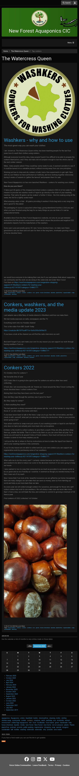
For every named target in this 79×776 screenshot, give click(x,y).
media (58, 356)
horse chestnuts (45, 292)
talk (12, 730)
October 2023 (11, 692)
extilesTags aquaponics (20, 723)
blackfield (29, 718)
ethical (67, 720)
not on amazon (57, 725)
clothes (18, 292)
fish (30, 723)
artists (22, 718)
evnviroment (6, 723)
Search (66, 3)
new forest (29, 725)
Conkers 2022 (19, 368)
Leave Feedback (39, 765)
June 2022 (9, 703)
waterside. (38, 730)
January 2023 (11, 698)
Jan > (49, 646)
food (34, 723)
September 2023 (12, 694)
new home (47, 725)
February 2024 (11, 685)
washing (14, 294)
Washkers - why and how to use (38, 140)
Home (5, 51)
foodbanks (41, 723)
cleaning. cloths (54, 718)
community (16, 720)
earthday (49, 720)
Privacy (58, 765)
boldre (35, 718)
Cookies (66, 765)
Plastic (72, 725)
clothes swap (6, 720)
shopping (47, 727)
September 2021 (12, 705)
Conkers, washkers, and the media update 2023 (34, 307)
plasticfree (59, 292)
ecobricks (60, 720)
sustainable (7, 294)
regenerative (67, 292)
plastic (66, 725)
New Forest (38, 725)
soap (73, 292)
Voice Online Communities (20, 765)
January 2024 (11, 687)
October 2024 (11, 678)
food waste (50, 723)
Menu (70, 43)
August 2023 (10, 696)
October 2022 (11, 701)
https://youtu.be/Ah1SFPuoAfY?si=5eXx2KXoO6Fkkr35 (25, 330)
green (37, 292)
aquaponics (6, 718)
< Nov (30, 646)
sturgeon (65, 727)
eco (34, 292)
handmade (64, 723)
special (58, 727)
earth (43, 720)
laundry (53, 292)
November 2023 (11, 689)
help (70, 723)
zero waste (58, 730)
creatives (37, 720)
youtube (31, 357)
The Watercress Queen (20, 51)
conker (24, 292)
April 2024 (9, 683)
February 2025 (11, 676)
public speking (28, 727)
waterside (30, 730)
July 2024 (9, 680)
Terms (50, 765)
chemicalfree (12, 292)
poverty (19, 727)
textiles (16, 730)
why (44, 730)
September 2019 (12, 710)
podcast (13, 727)
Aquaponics (15, 718)
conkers (29, 292)
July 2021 (9, 708)
